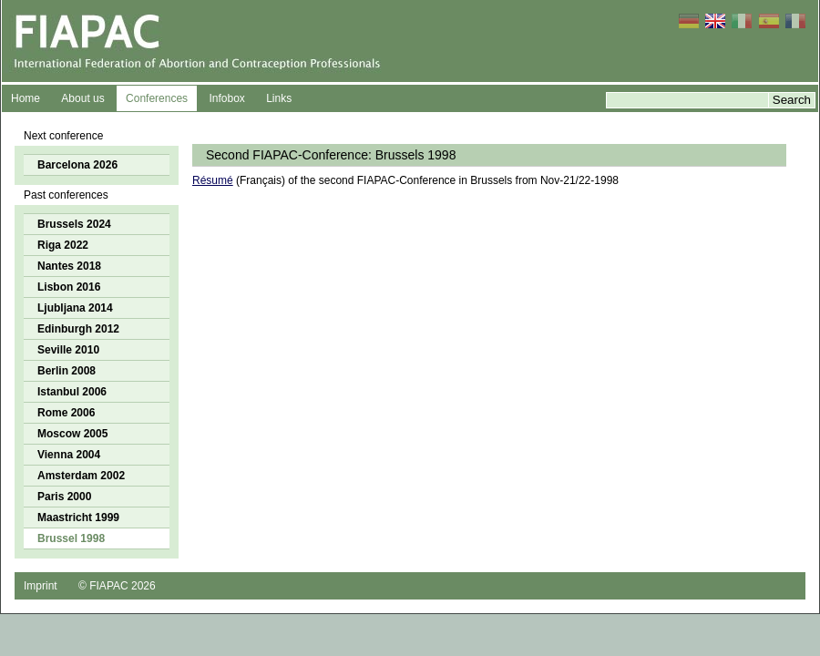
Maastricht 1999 (78, 517)
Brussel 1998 (71, 538)
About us (82, 98)
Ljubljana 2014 (75, 308)
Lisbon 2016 (68, 287)
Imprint (40, 585)
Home (25, 98)
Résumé (212, 180)
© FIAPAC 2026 (117, 585)
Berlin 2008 (66, 370)
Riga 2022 (62, 245)
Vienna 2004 (68, 454)
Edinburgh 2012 (78, 329)
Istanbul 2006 (72, 391)
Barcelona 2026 (77, 165)
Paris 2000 (64, 496)
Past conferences (66, 195)
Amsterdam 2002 (81, 475)
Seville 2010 (68, 349)
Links (279, 98)
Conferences (157, 98)
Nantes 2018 (69, 266)
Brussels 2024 (74, 224)
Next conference (63, 135)
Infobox (226, 98)
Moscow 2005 (72, 433)
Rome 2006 (66, 412)
